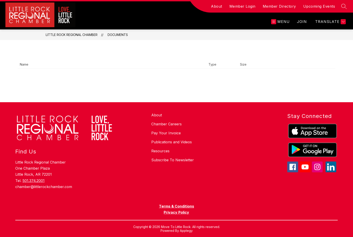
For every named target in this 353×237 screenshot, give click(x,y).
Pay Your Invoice (166, 133)
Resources (160, 151)
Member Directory (279, 6)
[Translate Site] (330, 21)
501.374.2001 (34, 180)
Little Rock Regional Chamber (71, 35)
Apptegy (186, 231)
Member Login (242, 6)
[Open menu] (280, 21)
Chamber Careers (166, 124)
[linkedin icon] (331, 171)
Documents (118, 35)
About (216, 6)
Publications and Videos (171, 142)
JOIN (302, 21)
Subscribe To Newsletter (172, 160)
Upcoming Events (319, 6)
